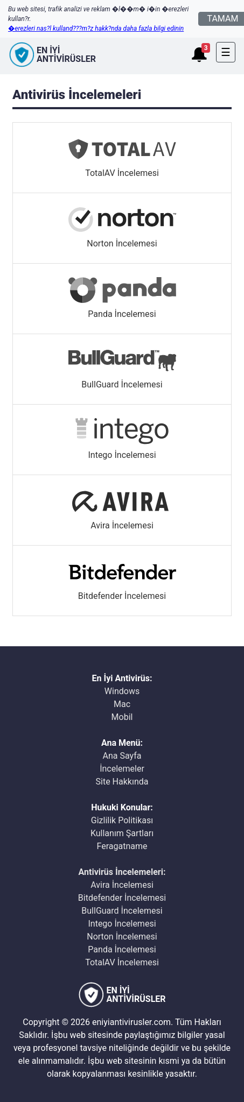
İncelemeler (122, 769)
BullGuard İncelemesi (121, 911)
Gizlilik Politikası (122, 820)
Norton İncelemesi (122, 936)
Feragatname (122, 846)
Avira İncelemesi (122, 885)
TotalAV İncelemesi (122, 962)
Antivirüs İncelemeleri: (122, 872)
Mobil (122, 717)
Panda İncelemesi (122, 949)
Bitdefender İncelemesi (122, 898)
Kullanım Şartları (122, 833)
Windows (122, 691)
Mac (122, 704)
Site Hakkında (122, 781)
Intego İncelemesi (122, 924)
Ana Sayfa (122, 756)
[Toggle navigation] (225, 52)
